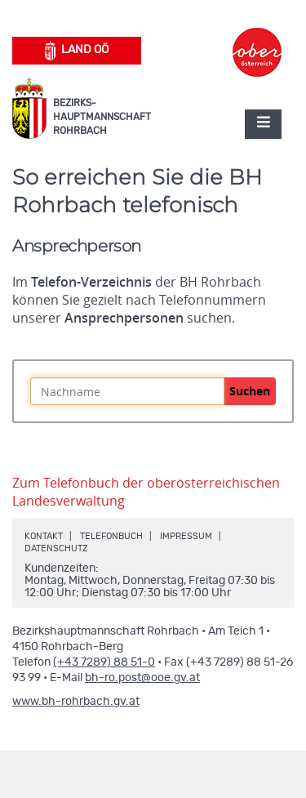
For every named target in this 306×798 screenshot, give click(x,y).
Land (77, 50)
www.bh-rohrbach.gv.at (76, 701)
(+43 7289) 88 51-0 (104, 662)
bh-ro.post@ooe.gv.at (142, 678)
